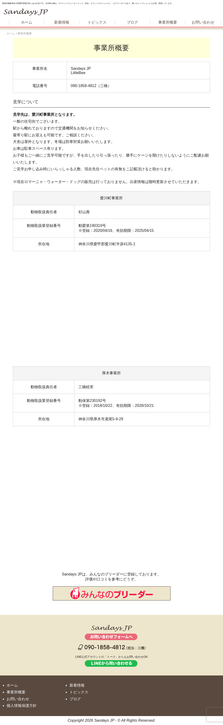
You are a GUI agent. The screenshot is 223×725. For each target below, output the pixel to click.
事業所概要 (167, 22)
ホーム (26, 22)
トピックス (97, 22)
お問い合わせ (203, 22)
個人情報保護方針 (22, 706)
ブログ (132, 22)
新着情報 (61, 22)
